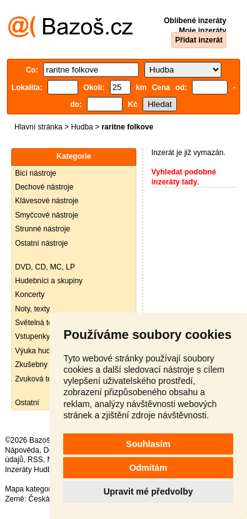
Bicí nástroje (35, 173)
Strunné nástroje (42, 228)
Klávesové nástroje (46, 200)
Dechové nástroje (44, 187)
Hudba (82, 127)
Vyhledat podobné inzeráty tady (183, 177)
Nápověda (22, 450)
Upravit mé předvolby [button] (148, 491)
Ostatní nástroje (41, 243)
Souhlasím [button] (148, 444)
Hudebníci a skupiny (49, 280)
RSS (35, 459)
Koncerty (29, 294)
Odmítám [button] (148, 468)
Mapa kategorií (29, 489)
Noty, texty (32, 309)
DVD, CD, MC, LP (45, 267)
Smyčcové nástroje (46, 215)
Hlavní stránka (38, 127)
